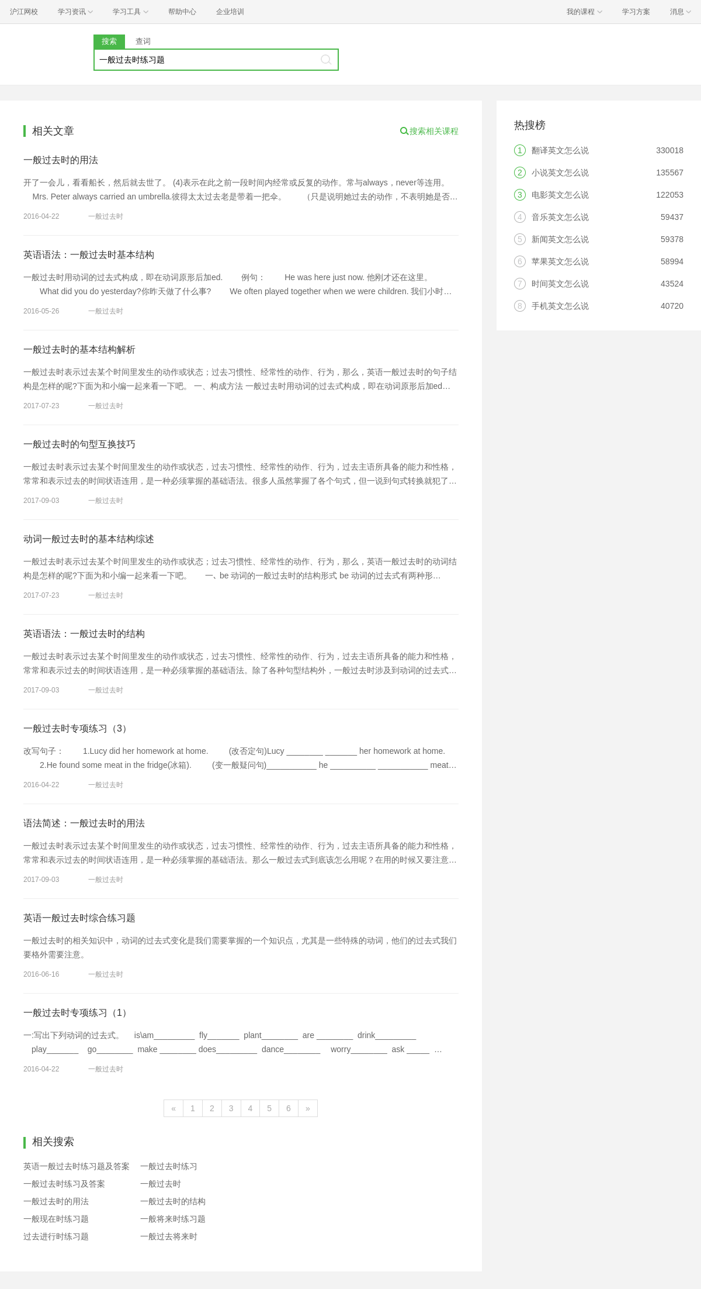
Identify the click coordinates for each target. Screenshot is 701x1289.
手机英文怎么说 (560, 306)
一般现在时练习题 (56, 1218)
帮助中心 (182, 12)
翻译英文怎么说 (560, 150)
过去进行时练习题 (56, 1236)
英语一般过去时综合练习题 (79, 918)
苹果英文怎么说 (560, 261)
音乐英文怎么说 (560, 217)
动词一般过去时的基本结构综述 (88, 539)
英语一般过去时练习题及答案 (76, 1166)
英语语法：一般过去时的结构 (84, 634)
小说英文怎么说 (560, 172)
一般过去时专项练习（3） (77, 728)
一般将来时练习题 (173, 1218)
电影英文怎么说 (560, 194)
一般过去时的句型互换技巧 (79, 444)
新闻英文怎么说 (560, 239)
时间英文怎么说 (560, 283)
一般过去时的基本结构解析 (79, 349)
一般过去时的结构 (173, 1201)
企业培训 (230, 12)
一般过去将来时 (168, 1236)
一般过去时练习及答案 (64, 1183)
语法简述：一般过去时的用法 (84, 823)
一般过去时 (105, 216)
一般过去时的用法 (60, 160)
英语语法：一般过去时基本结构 (88, 255)
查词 (143, 41)
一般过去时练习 (168, 1166)
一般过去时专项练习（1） (77, 1013)
